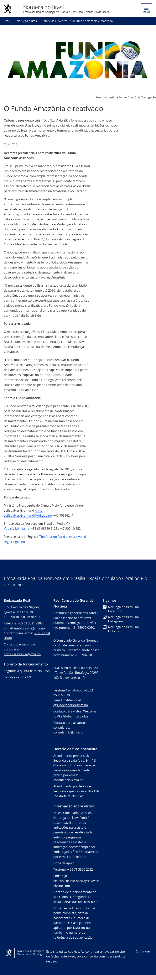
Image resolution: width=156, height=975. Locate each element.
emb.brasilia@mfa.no (29, 628)
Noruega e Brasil (27, 21)
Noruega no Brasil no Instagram (121, 619)
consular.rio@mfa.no (68, 732)
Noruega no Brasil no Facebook (121, 609)
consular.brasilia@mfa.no (22, 654)
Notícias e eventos (55, 21)
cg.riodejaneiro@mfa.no (70, 705)
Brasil (7, 21)
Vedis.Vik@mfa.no (16, 528)
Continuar (143, 951)
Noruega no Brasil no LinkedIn (121, 629)
